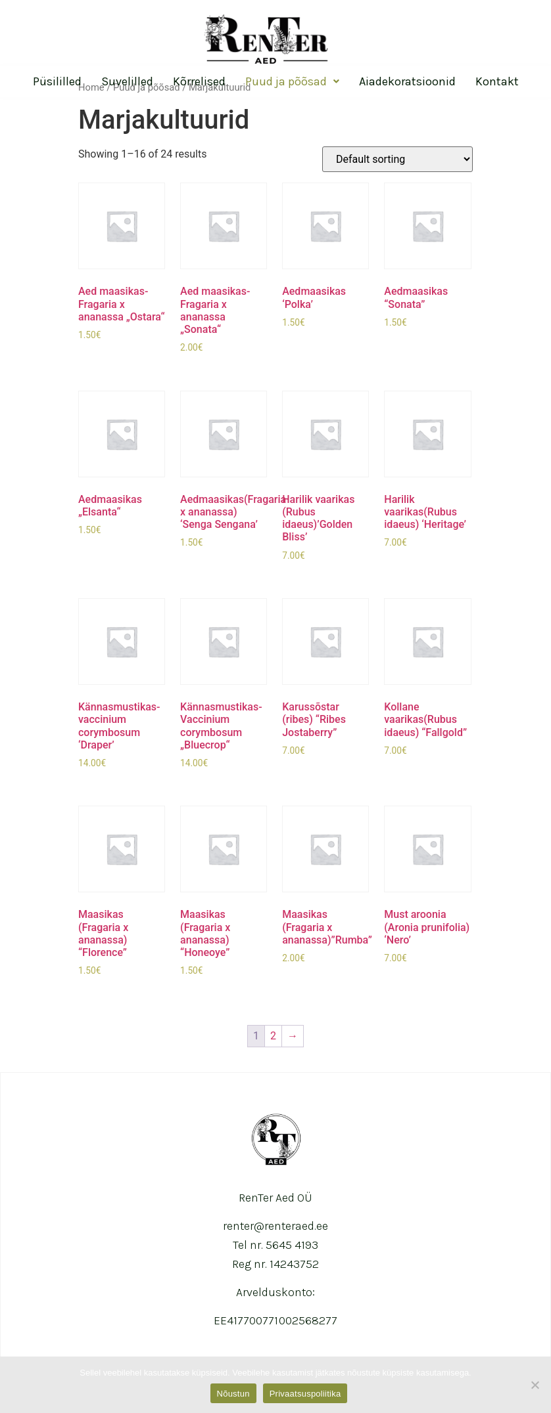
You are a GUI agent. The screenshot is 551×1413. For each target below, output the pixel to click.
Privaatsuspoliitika (305, 1394)
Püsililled (57, 81)
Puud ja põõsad (292, 81)
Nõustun (233, 1394)
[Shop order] (397, 159)
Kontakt (497, 81)
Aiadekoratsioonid (407, 81)
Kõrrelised (199, 81)
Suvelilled (127, 81)
